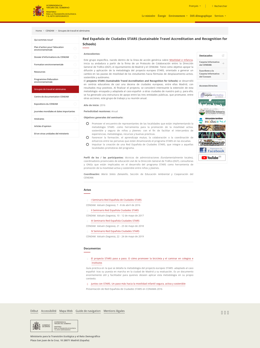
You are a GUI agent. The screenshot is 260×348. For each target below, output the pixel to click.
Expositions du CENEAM (46, 103)
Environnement (177, 15)
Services (219, 15)
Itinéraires (39, 118)
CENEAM (50, 30)
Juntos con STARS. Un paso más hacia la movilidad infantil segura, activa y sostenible (138, 283)
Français (193, 5)
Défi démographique (201, 15)
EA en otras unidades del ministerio (51, 133)
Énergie (162, 15)
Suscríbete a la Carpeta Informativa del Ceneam (209, 73)
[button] (187, 15)
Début (34, 311)
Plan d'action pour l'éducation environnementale (49, 48)
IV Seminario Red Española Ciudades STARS (115, 231)
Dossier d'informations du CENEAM (51, 57)
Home (39, 30)
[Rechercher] (218, 6)
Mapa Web (66, 311)
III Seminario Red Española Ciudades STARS (115, 220)
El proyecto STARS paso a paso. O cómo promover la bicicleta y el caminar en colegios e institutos (142, 260)
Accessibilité (48, 311)
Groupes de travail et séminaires (74, 30)
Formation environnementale (48, 64)
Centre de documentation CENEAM (51, 96)
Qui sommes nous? (43, 39)
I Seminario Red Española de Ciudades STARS (116, 199)
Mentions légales (114, 311)
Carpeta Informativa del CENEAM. (209, 63)
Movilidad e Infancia (181, 59)
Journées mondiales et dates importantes (54, 111)
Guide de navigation (88, 311)
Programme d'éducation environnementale (46, 80)
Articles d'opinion (42, 126)
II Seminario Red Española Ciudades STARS (115, 210)
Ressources (39, 71)
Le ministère (148, 15)
